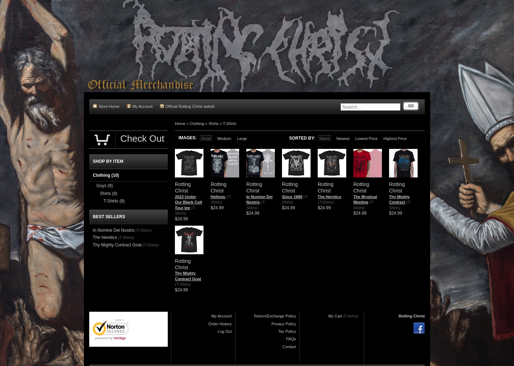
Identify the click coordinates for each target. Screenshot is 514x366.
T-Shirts (229, 123)
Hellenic (218, 197)
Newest (342, 138)
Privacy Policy (284, 324)
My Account (140, 106)
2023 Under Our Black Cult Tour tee (188, 202)
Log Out (225, 331)
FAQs (291, 339)
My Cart (335, 316)
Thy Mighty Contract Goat (117, 244)
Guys (104, 185)
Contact (289, 347)
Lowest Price (366, 138)
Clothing (197, 123)
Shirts (213, 123)
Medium (224, 138)
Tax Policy (287, 331)
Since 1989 (292, 197)
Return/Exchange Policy (275, 316)
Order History (220, 324)
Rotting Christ (412, 316)
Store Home (106, 106)
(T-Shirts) (326, 202)
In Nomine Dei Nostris (114, 230)
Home (180, 123)
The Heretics (329, 197)
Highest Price (395, 138)
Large (242, 138)
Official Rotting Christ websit (187, 106)
